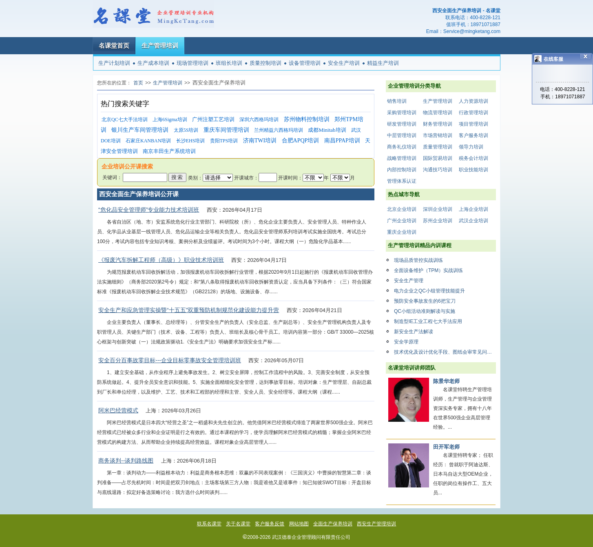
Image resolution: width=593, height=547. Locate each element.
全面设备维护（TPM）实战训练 (428, 270)
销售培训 (397, 101)
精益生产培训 (383, 63)
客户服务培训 (473, 135)
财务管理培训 (437, 124)
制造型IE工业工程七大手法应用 (428, 321)
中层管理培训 (401, 135)
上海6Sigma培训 (170, 119)
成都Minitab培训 (327, 130)
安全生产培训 (344, 63)
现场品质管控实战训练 (418, 260)
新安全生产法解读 (413, 331)
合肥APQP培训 (300, 140)
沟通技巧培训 (437, 170)
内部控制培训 (401, 170)
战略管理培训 (401, 158)
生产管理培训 (160, 45)
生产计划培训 (114, 63)
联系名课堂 (209, 524)
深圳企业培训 (437, 209)
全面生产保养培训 (332, 524)
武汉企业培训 (473, 221)
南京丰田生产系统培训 (169, 151)
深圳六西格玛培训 (259, 119)
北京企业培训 (401, 209)
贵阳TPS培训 (224, 141)
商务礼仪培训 (401, 147)
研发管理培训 (401, 124)
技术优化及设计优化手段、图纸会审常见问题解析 (445, 352)
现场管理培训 (192, 63)
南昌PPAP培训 (342, 140)
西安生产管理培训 (376, 524)
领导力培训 (471, 147)
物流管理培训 (437, 112)
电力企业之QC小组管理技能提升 (429, 291)
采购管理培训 (401, 112)
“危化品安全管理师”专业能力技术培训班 (148, 209)
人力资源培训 (473, 101)
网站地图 (299, 524)
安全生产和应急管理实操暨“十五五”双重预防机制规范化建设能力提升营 (188, 310)
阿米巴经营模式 (118, 410)
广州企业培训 (401, 221)
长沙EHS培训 (190, 141)
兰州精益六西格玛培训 (278, 130)
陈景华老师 (446, 381)
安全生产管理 (408, 280)
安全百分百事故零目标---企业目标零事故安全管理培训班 (169, 360)
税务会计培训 (473, 158)
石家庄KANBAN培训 (148, 141)
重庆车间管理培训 (226, 130)
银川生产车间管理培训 (139, 130)
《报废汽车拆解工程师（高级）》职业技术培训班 (161, 260)
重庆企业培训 (401, 232)
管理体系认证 (401, 181)
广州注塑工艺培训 (213, 119)
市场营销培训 (437, 135)
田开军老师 (446, 447)
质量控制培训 (265, 63)
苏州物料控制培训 (307, 119)
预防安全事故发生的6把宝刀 (425, 301)
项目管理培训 (473, 124)
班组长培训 (229, 63)
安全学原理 (406, 342)
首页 (138, 83)
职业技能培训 (473, 170)
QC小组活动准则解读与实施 (424, 311)
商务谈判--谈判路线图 (125, 460)
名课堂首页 (114, 45)
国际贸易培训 (437, 158)
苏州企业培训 (437, 221)
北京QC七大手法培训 (125, 119)
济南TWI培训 (260, 140)
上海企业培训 (473, 209)
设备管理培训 (305, 63)
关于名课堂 (238, 524)
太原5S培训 (186, 130)
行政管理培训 (473, 112)
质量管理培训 (437, 147)
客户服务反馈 (269, 524)
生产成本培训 (153, 63)
